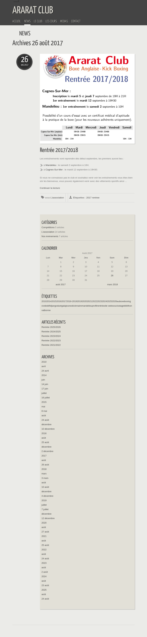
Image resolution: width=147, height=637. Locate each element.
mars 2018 (112, 284)
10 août (45, 487)
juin (43, 379)
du (58, 305)
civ (43, 305)
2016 (58, 301)
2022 (94, 301)
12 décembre (48, 518)
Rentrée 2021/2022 (51, 345)
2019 (79, 301)
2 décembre (47, 451)
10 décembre (48, 429)
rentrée (100, 305)
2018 (44, 469)
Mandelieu (51, 165)
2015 (53, 301)
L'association (57, 197)
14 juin (45, 384)
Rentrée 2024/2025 (51, 331)
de (45, 305)
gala (63, 305)
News (27, 21)
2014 (48, 301)
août (44, 415)
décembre (47, 424)
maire (79, 305)
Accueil (16, 21)
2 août (45, 572)
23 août (45, 585)
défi (48, 305)
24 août (45, 420)
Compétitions (48, 227)
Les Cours (51, 21)
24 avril (45, 370)
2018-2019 (71, 301)
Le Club (38, 21)
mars (44, 473)
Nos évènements (50, 236)
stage (121, 305)
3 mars (45, 478)
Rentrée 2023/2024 (51, 336)
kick (74, 305)
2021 (89, 301)
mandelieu (87, 305)
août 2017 (61, 284)
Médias (64, 21)
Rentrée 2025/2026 (51, 327)
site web (108, 305)
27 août (45, 531)
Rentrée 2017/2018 (59, 150)
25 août (45, 442)
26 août (45, 464)
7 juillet (45, 509)
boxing (127, 301)
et (60, 305)
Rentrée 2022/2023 (51, 340)
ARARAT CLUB (32, 10)
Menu (143, 3)
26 (112, 275)
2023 (99, 301)
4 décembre (47, 496)
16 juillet (46, 397)
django (53, 305)
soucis (115, 305)
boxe (121, 301)
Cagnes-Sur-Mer (54, 169)
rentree (96, 197)
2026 (114, 301)
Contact (75, 21)
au (118, 301)
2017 (88, 197)
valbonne (46, 310)
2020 (84, 301)
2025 (109, 301)
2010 (44, 301)
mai (43, 406)
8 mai (44, 411)
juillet (44, 393)
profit (94, 305)
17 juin (45, 388)
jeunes (69, 305)
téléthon (128, 305)
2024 (104, 301)
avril (44, 366)
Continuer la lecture (50, 188)
